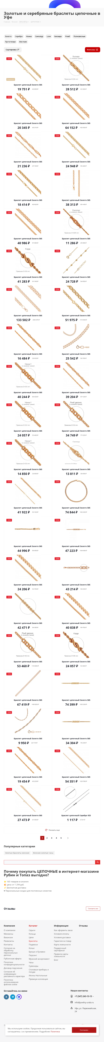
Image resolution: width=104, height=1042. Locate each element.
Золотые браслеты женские (17, 853)
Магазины (8, 934)
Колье (31, 948)
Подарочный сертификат (60, 949)
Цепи (31, 937)
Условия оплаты (61, 934)
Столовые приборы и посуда (39, 970)
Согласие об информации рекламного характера (14, 973)
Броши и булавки (37, 951)
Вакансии (8, 937)
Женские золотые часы (43, 853)
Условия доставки (62, 937)
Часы (31, 962)
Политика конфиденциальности (14, 963)
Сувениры (33, 966)
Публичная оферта (12, 958)
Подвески (33, 944)
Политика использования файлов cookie (11, 982)
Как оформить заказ (63, 930)
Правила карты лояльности (61, 955)
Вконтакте (6, 996)
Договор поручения (13, 968)
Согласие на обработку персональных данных (11, 951)
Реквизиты (9, 941)
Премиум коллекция (38, 979)
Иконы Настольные (38, 975)
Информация (61, 925)
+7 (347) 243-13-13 (83, 996)
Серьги (32, 930)
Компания (9, 925)
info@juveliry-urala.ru (84, 1002)
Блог (56, 960)
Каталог (33, 925)
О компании (9, 930)
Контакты (8, 944)
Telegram (12, 996)
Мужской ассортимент (39, 959)
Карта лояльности (62, 944)
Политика (55, 1031)
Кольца (32, 934)
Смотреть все (93, 908)
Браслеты (33, 941)
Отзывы (83, 925)
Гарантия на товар (62, 941)
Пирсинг (33, 955)
